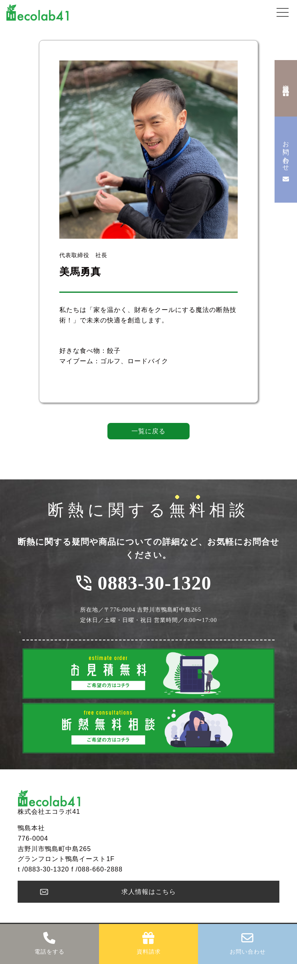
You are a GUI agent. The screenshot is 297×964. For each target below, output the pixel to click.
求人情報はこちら (148, 891)
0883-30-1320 (155, 583)
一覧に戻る (148, 431)
